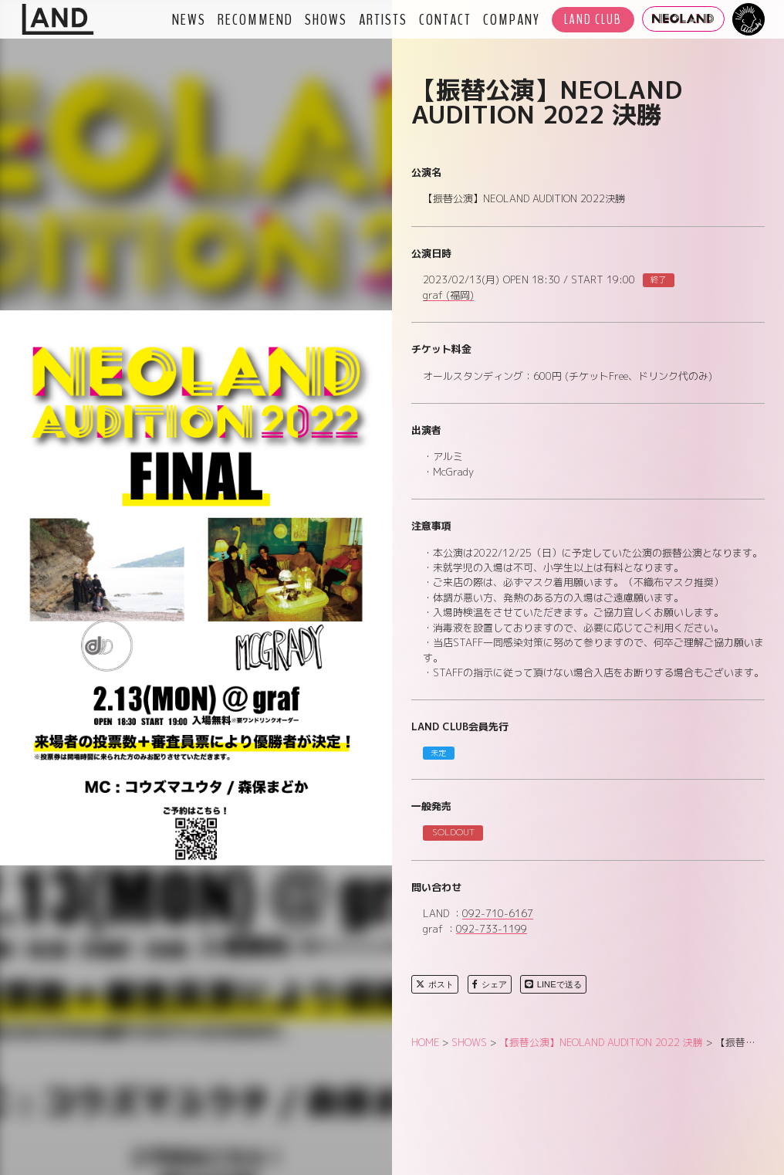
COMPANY (511, 19)
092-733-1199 (491, 929)
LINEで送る (553, 984)
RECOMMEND (255, 19)
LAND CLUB (593, 20)
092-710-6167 (497, 914)
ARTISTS (383, 19)
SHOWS (326, 19)
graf (448, 295)
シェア (489, 984)
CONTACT (445, 19)
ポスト (435, 984)
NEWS (189, 19)
